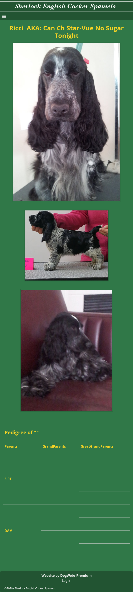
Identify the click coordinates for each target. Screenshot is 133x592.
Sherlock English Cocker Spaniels (35, 588)
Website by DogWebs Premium (66, 575)
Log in (66, 580)
